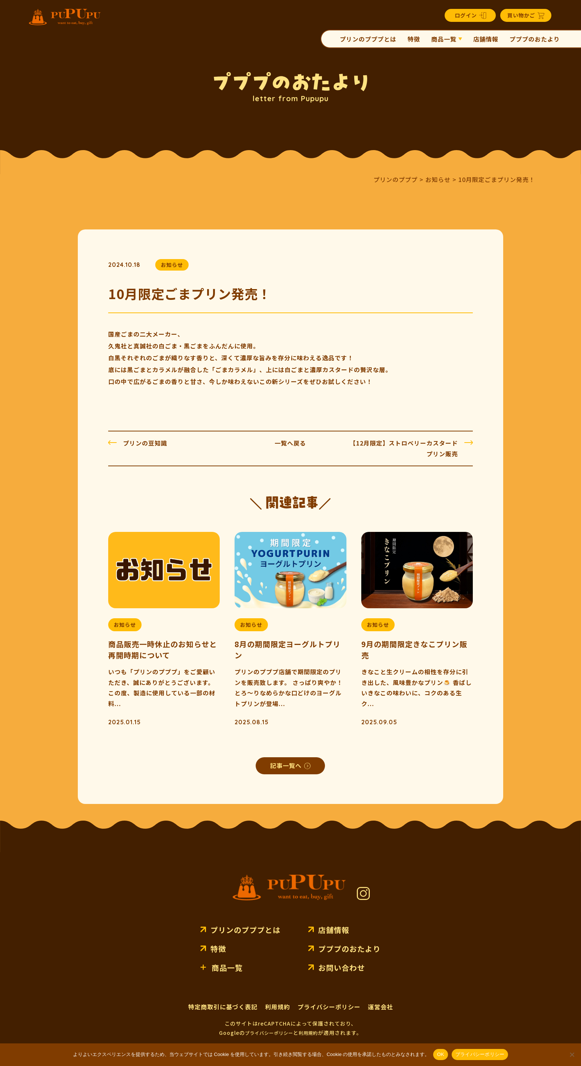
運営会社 (380, 1006)
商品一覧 (443, 38)
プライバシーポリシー (329, 1006)
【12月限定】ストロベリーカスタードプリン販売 (404, 448)
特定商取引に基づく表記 (223, 1006)
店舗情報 (485, 38)
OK (440, 1054)
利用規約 (277, 1006)
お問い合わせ (341, 967)
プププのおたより (534, 38)
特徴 (414, 38)
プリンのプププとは (368, 38)
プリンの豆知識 (145, 442)
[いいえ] (571, 1054)
